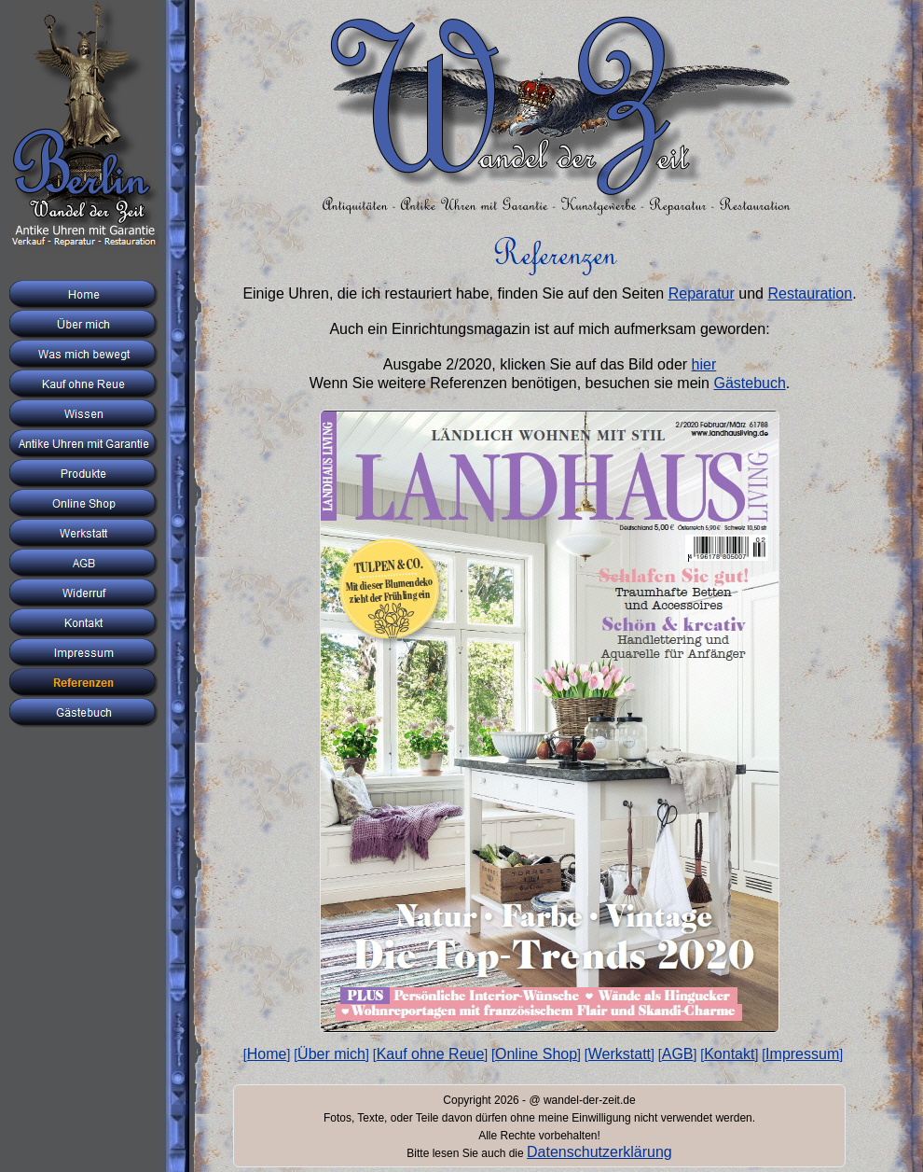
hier (704, 364)
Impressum (802, 1054)
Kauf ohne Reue (431, 1054)
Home (267, 1054)
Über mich (331, 1054)
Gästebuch (749, 383)
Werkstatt (619, 1054)
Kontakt (729, 1054)
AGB (678, 1054)
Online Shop (536, 1054)
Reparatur (701, 293)
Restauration (809, 293)
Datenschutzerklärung (599, 1152)
